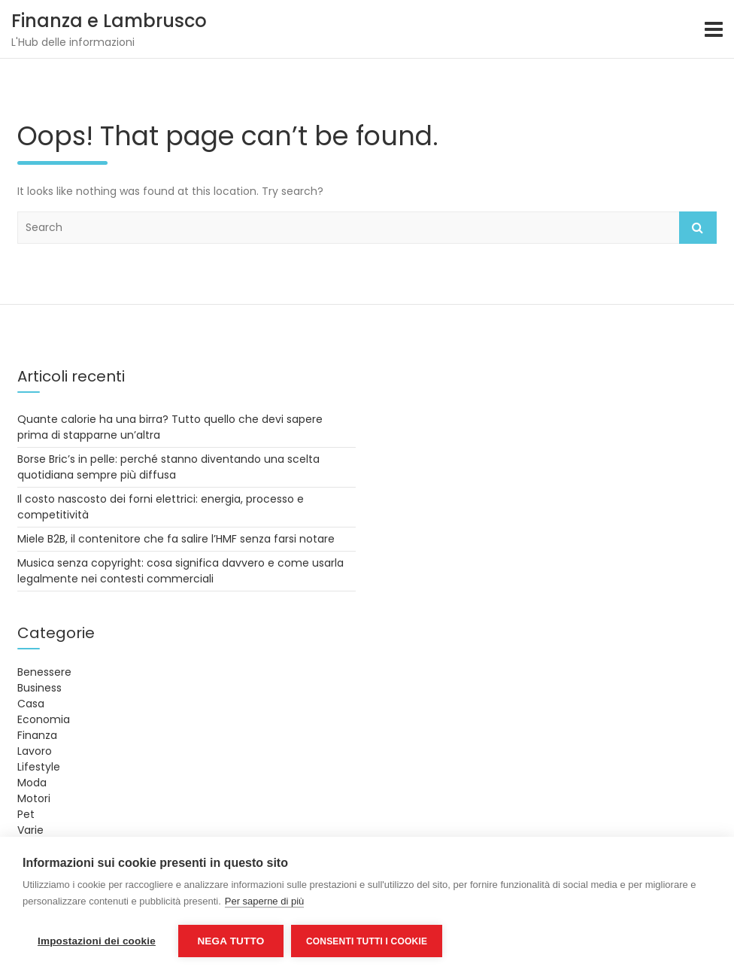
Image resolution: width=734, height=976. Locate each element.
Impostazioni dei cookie (97, 941)
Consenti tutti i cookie (366, 941)
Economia (43, 719)
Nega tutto (230, 941)
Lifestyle (38, 766)
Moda (32, 782)
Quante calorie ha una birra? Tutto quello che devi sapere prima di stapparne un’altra (170, 427)
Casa (30, 703)
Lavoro (34, 751)
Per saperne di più (265, 901)
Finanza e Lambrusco (109, 20)
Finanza (37, 735)
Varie (30, 830)
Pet (26, 814)
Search (698, 227)
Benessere (44, 672)
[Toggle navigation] (714, 29)
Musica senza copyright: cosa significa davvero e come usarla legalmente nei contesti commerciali (180, 570)
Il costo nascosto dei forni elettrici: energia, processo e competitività (160, 506)
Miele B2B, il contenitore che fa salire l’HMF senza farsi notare (176, 538)
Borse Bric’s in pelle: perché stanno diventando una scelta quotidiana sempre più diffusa (168, 467)
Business (39, 687)
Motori (33, 798)
